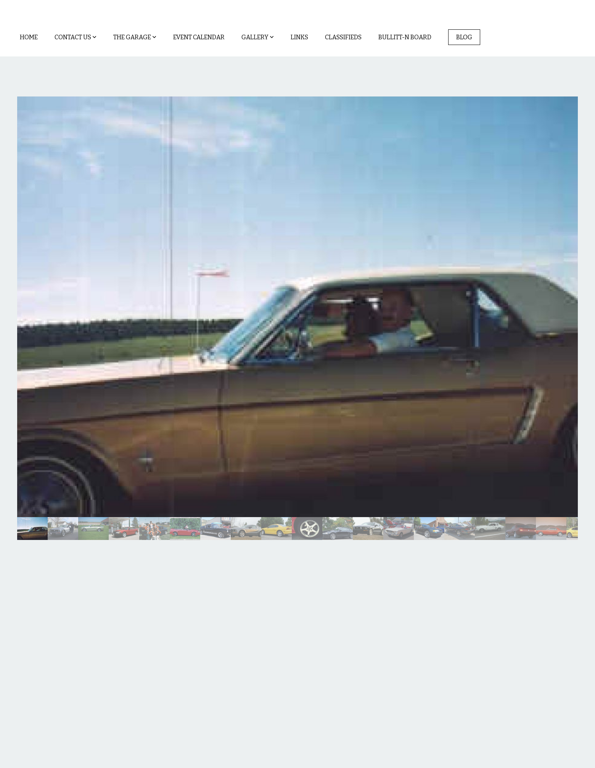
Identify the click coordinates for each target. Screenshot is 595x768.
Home (29, 37)
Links (299, 37)
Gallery (257, 37)
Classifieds (343, 37)
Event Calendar (199, 37)
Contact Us (75, 37)
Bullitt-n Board (404, 37)
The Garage (134, 37)
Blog (464, 37)
